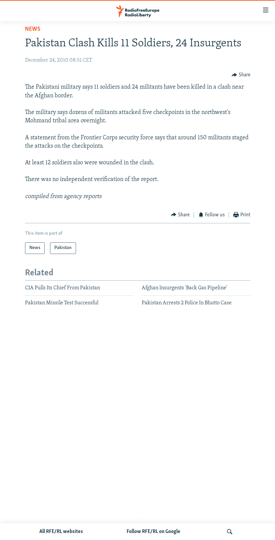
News (32, 29)
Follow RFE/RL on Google (153, 531)
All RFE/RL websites (61, 531)
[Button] (241, 75)
